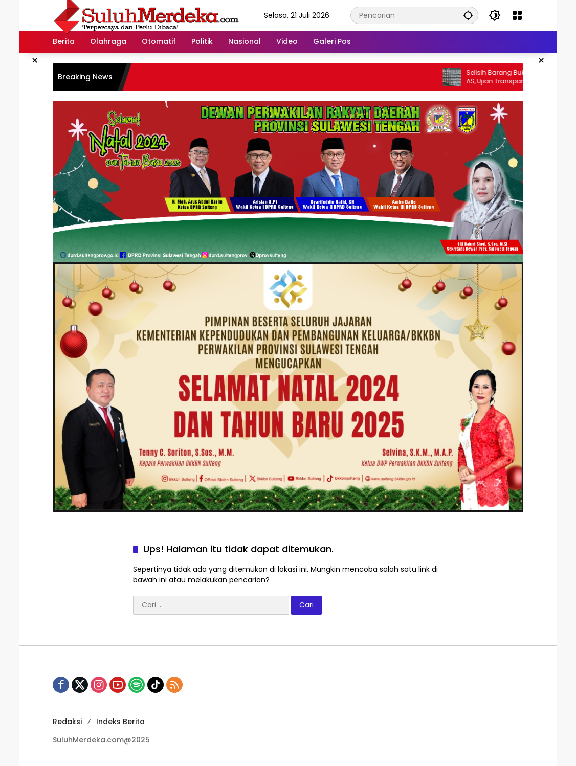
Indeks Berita (120, 721)
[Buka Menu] (517, 15)
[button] (468, 15)
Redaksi (67, 721)
